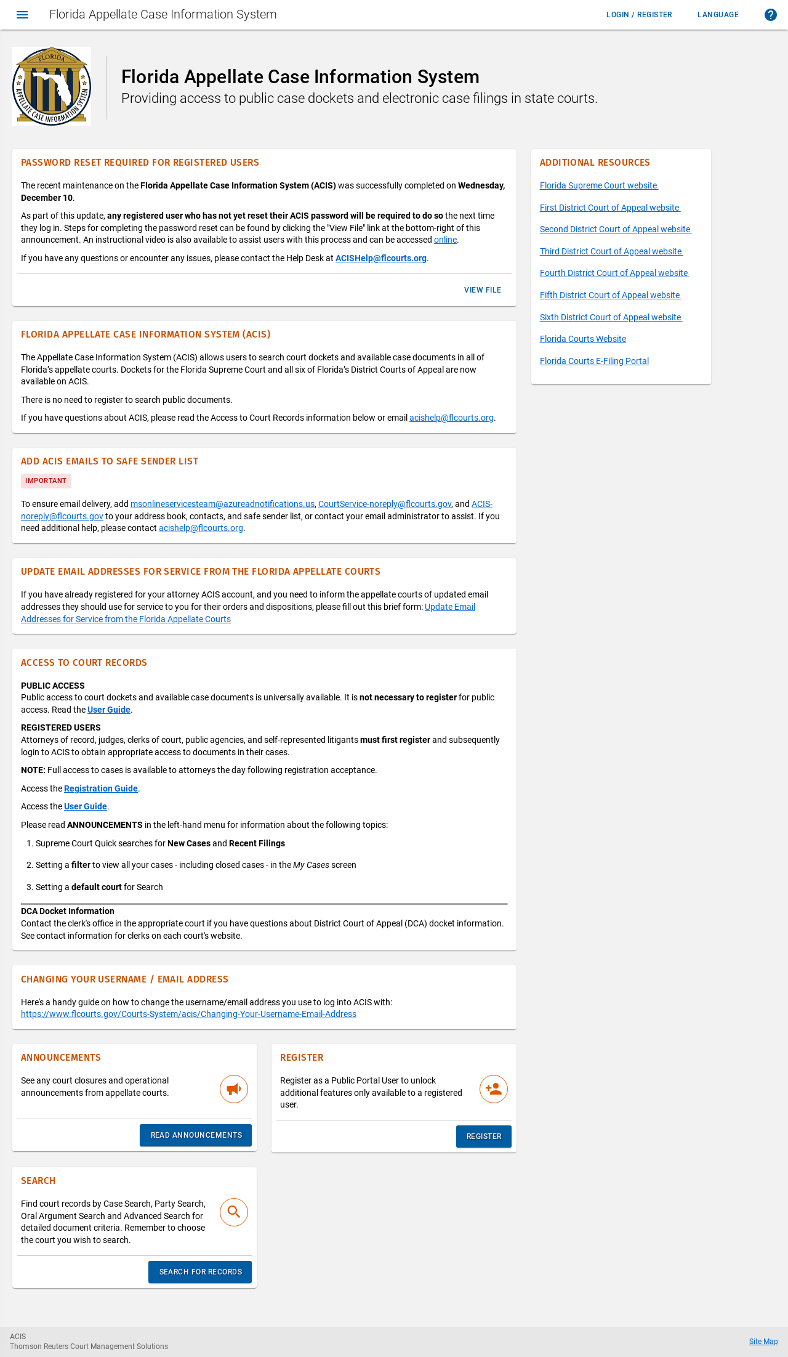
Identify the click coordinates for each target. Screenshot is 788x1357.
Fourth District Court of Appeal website (615, 273)
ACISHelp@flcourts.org (381, 258)
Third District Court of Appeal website (611, 251)
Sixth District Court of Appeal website (611, 317)
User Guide (109, 710)
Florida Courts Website (583, 339)
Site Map (763, 1341)
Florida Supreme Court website (599, 185)
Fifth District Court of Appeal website (610, 295)
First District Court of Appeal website (610, 208)
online (445, 240)
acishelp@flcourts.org (451, 418)
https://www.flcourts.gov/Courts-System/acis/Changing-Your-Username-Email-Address (188, 1014)
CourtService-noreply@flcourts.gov (384, 504)
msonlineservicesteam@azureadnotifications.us (223, 504)
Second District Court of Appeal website (616, 229)
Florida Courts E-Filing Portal (594, 361)
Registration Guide (101, 788)
